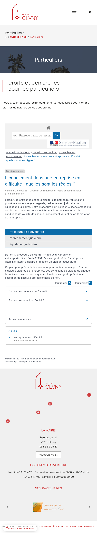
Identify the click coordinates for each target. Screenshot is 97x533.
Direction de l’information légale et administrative (31, 359)
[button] (74, 12)
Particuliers (36, 36)
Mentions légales (51, 526)
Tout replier (63, 283)
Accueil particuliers (18, 152)
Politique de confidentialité (78, 526)
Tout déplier (83, 283)
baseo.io (37, 361)
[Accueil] (6, 36)
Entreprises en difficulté (28, 337)
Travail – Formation (45, 152)
